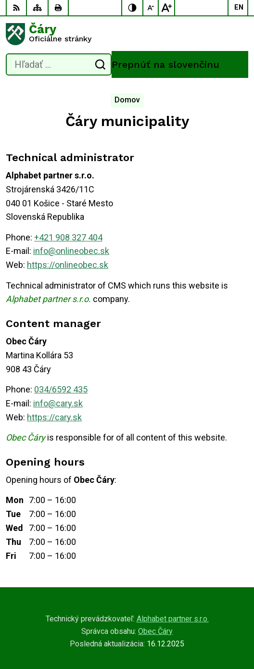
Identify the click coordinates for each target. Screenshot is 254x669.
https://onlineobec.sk (67, 265)
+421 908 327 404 (68, 237)
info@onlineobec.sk (71, 251)
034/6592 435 (61, 389)
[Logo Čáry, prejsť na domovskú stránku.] (127, 34)
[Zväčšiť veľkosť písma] (166, 7)
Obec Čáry (155, 631)
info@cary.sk (58, 403)
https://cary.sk (54, 417)
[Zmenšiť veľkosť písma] (151, 7)
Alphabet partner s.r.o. (173, 618)
